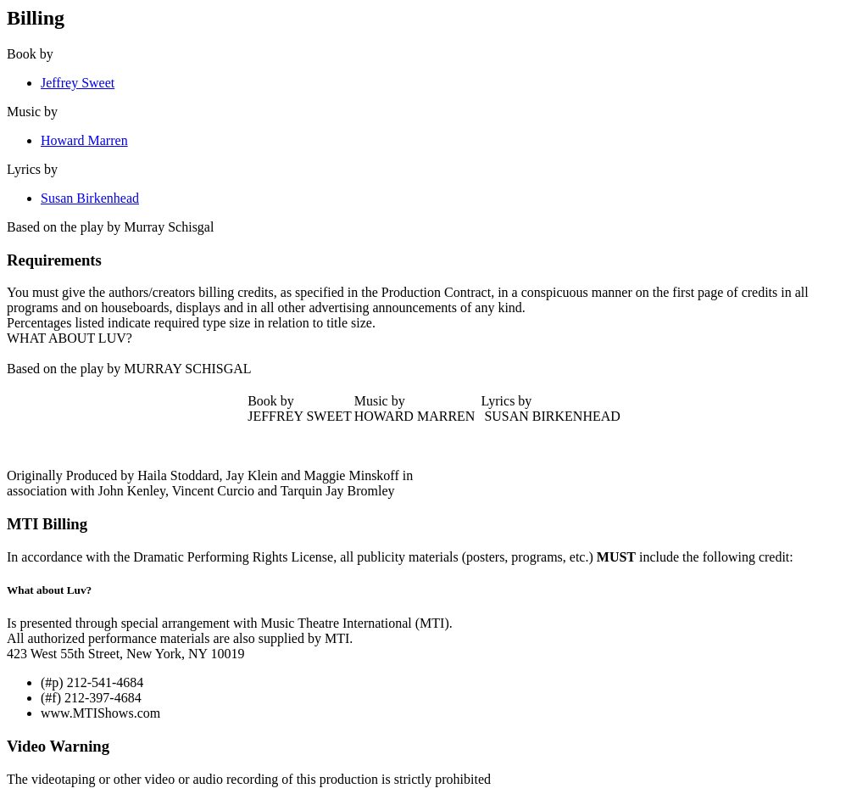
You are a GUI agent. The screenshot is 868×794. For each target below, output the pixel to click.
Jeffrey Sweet (77, 82)
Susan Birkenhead (90, 198)
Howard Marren (84, 140)
